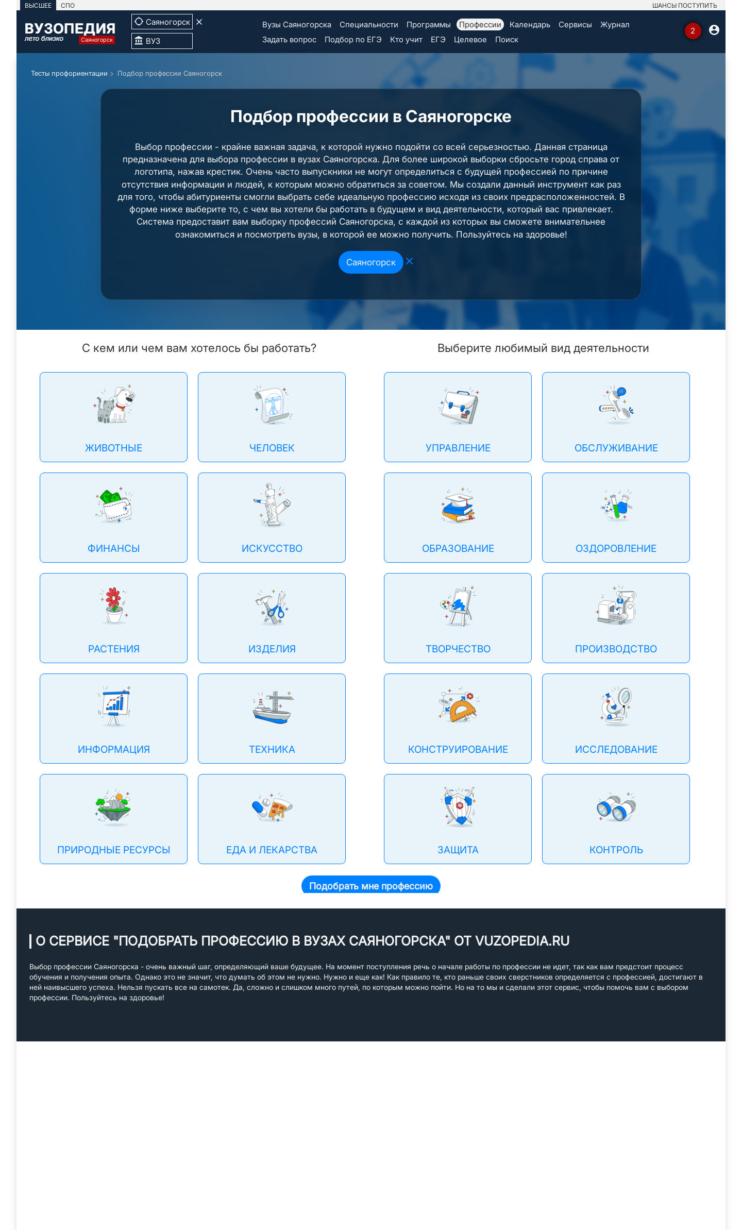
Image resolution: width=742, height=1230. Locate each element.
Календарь (530, 24)
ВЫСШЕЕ (38, 5)
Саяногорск (371, 262)
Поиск (506, 39)
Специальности (369, 24)
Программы (429, 24)
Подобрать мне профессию (371, 886)
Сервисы (575, 24)
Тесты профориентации (69, 73)
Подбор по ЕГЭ (353, 39)
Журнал (615, 24)
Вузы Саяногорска (296, 24)
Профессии (480, 24)
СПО (68, 5)
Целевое (470, 39)
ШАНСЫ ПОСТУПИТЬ (684, 5)
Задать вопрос (289, 39)
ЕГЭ (438, 39)
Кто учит (406, 39)
